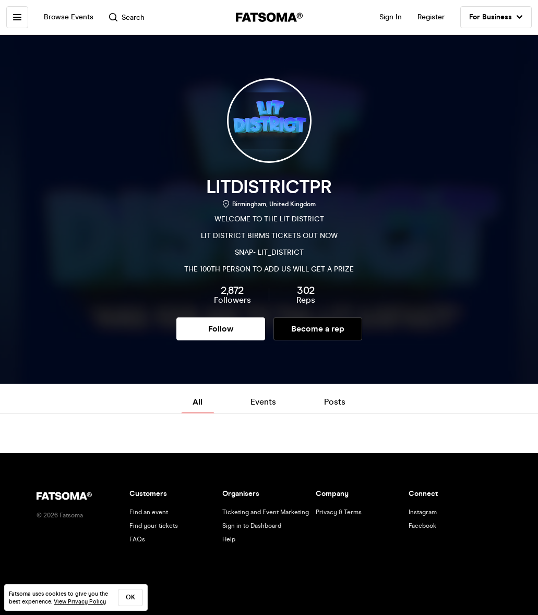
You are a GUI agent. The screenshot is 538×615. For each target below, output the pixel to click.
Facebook (422, 525)
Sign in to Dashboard (251, 525)
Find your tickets (153, 525)
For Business (496, 17)
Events (263, 402)
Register (431, 17)
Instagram (423, 512)
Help (228, 539)
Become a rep (317, 329)
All (197, 402)
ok (130, 597)
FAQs (137, 539)
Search (127, 17)
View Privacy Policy (80, 601)
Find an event (148, 512)
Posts (334, 402)
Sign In (390, 17)
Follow (220, 329)
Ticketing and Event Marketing (265, 512)
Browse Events (68, 17)
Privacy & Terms (339, 512)
